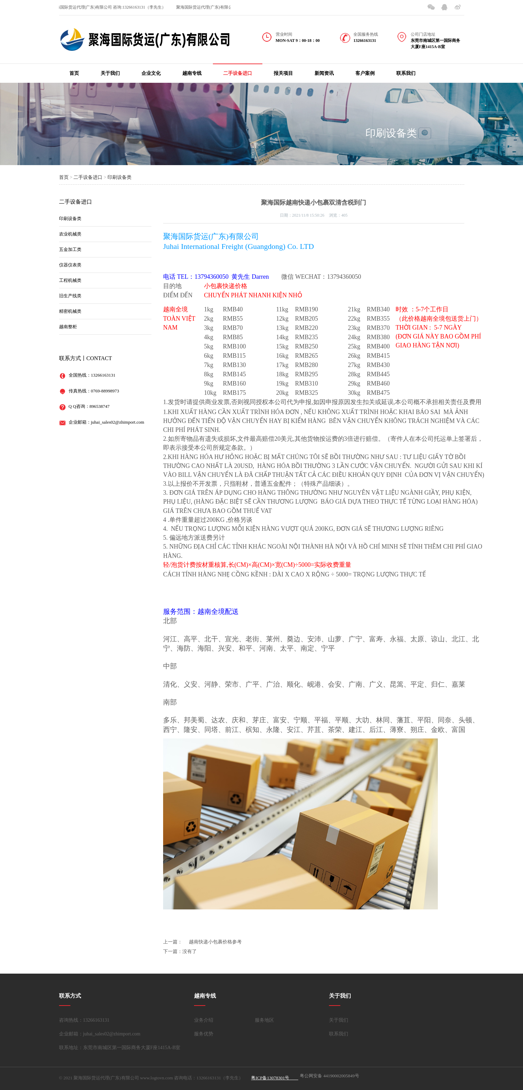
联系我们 (406, 73)
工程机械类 (70, 280)
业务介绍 (203, 1020)
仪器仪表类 (70, 264)
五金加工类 (70, 249)
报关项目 (283, 73)
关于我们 (110, 73)
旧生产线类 (70, 295)
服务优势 (203, 1033)
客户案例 (365, 73)
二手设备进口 (237, 73)
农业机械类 (70, 234)
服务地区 (264, 1020)
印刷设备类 (391, 133)
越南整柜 (68, 326)
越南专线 (192, 73)
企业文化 (151, 73)
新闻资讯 (324, 73)
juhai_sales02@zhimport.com (117, 422)
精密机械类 (70, 311)
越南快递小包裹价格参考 (215, 941)
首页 (74, 73)
